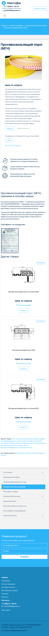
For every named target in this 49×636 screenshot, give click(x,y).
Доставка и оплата (8, 587)
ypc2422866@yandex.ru (12, 10)
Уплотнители (16, 439)
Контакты (5, 597)
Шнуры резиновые (9, 501)
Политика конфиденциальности (14, 631)
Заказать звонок (40, 8)
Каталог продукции (8, 584)
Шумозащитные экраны (30, 439)
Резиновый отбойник (8, 443)
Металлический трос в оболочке (12, 445)
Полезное (5, 594)
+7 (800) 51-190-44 (12, 6)
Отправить (24, 557)
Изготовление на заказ (10, 590)
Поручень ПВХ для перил (24, 443)
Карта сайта (6, 610)
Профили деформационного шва (14, 482)
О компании (6, 581)
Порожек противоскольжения (31, 441)
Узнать (9, 140)
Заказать (10, 128)
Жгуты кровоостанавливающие (14, 511)
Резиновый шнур (40, 443)
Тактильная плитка (25, 447)
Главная (5, 577)
